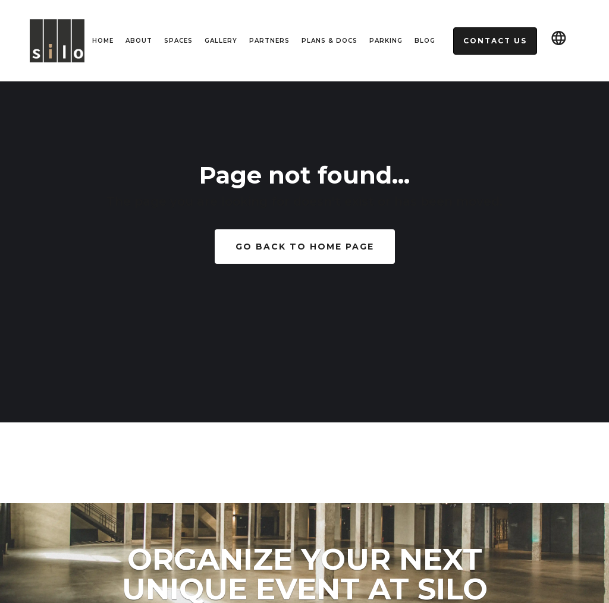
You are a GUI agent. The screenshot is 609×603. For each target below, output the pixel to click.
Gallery (221, 41)
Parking (386, 41)
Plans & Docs (329, 41)
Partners (269, 41)
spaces (178, 41)
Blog (425, 41)
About (138, 41)
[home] (57, 41)
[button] (558, 41)
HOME (103, 41)
